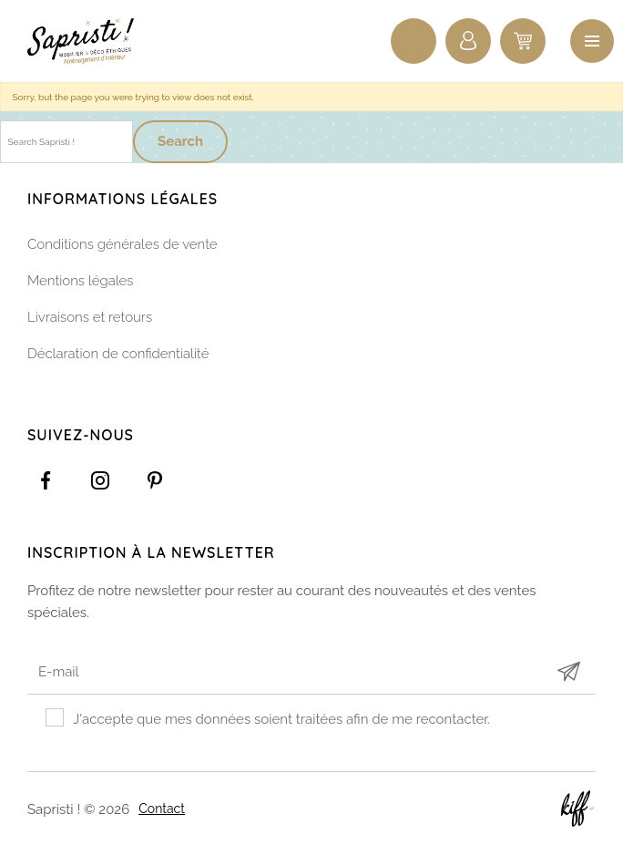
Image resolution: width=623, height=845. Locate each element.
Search (180, 141)
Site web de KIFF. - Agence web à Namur (577, 808)
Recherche (413, 41)
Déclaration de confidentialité (118, 353)
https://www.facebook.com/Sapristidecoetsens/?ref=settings (45, 480)
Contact (161, 808)
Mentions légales (80, 281)
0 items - (523, 41)
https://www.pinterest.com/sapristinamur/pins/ (155, 480)
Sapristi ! (91, 41)
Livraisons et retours (89, 317)
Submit (568, 671)
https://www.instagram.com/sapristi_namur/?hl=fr (100, 480)
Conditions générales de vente (122, 244)
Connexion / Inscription (468, 41)
